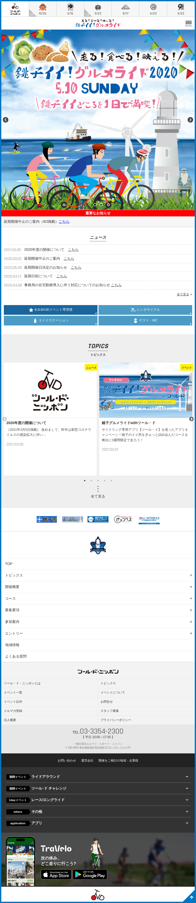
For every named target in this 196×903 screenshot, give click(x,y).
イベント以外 (13, 701)
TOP (9, 564)
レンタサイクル (145, 310)
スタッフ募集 (110, 711)
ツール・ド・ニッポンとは (22, 683)
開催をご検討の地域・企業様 (118, 760)
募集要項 (12, 610)
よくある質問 (16, 656)
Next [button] (191, 419)
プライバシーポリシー (116, 720)
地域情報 (12, 645)
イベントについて (113, 692)
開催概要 (12, 587)
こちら (64, 221)
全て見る (183, 294)
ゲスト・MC (145, 320)
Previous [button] (4, 419)
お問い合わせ (67, 760)
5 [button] (111, 480)
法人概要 (10, 720)
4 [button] (104, 480)
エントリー (14, 633)
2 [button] (91, 480)
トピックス (14, 575)
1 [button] (84, 480)
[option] (50, 419)
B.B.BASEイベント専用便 (50, 310)
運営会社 (87, 760)
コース (10, 598)
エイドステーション (51, 320)
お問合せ (107, 701)
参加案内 (12, 622)
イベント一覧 (13, 692)
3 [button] (98, 480)
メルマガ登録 (13, 711)
